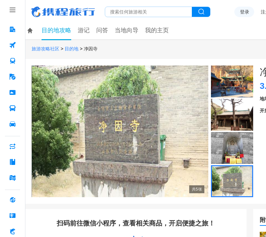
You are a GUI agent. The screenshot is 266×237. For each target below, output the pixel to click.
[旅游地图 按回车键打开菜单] (12, 178)
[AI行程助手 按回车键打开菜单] (12, 146)
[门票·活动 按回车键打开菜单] (12, 92)
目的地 (71, 48)
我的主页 (157, 30)
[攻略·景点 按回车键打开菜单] (12, 162)
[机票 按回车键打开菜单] (12, 45)
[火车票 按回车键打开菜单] (12, 61)
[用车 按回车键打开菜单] (12, 124)
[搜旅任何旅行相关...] (148, 12)
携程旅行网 (63, 12)
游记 (84, 30)
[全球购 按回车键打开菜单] (12, 200)
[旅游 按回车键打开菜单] (12, 77)
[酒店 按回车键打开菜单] (12, 29)
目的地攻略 (56, 30)
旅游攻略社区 (45, 48)
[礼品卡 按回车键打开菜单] (12, 216)
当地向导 (126, 30)
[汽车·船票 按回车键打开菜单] (12, 108)
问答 (102, 30)
